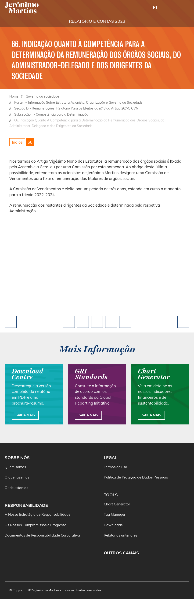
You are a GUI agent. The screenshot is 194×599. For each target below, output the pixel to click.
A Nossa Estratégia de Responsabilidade (37, 514)
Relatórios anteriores (120, 535)
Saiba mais (25, 415)
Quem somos (15, 467)
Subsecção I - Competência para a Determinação (51, 114)
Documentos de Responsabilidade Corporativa (42, 535)
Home (13, 96)
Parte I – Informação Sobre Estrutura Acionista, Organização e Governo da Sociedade (78, 102)
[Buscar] (173, 8)
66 (30, 142)
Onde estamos (16, 488)
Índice (17, 142)
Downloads (113, 525)
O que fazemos (17, 477)
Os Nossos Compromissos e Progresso (35, 525)
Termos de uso (115, 467)
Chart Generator (117, 504)
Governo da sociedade (42, 96)
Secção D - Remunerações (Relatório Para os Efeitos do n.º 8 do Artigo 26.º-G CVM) (77, 108)
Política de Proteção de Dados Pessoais (136, 477)
